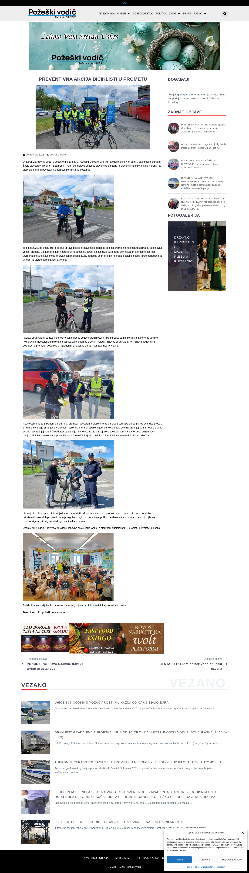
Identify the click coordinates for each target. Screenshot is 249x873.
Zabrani (206, 859)
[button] (242, 832)
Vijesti (123, 14)
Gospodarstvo (143, 13)
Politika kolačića (192, 867)
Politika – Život (168, 14)
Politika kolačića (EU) (150, 858)
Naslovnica (106, 13)
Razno (200, 14)
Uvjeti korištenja (208, 867)
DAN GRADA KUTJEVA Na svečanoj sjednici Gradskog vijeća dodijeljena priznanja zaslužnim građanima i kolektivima (203, 128)
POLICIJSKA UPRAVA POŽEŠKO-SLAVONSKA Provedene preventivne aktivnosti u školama (199, 164)
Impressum (220, 867)
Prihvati (179, 859)
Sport (187, 13)
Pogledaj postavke (232, 859)
